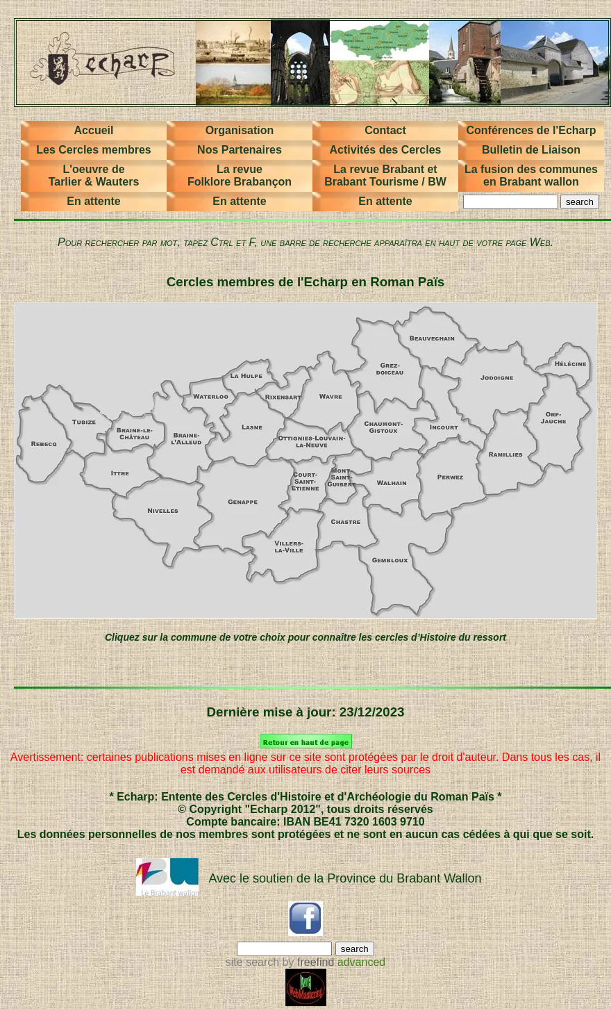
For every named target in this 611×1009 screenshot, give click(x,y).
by (306, 962)
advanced (361, 962)
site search (252, 962)
